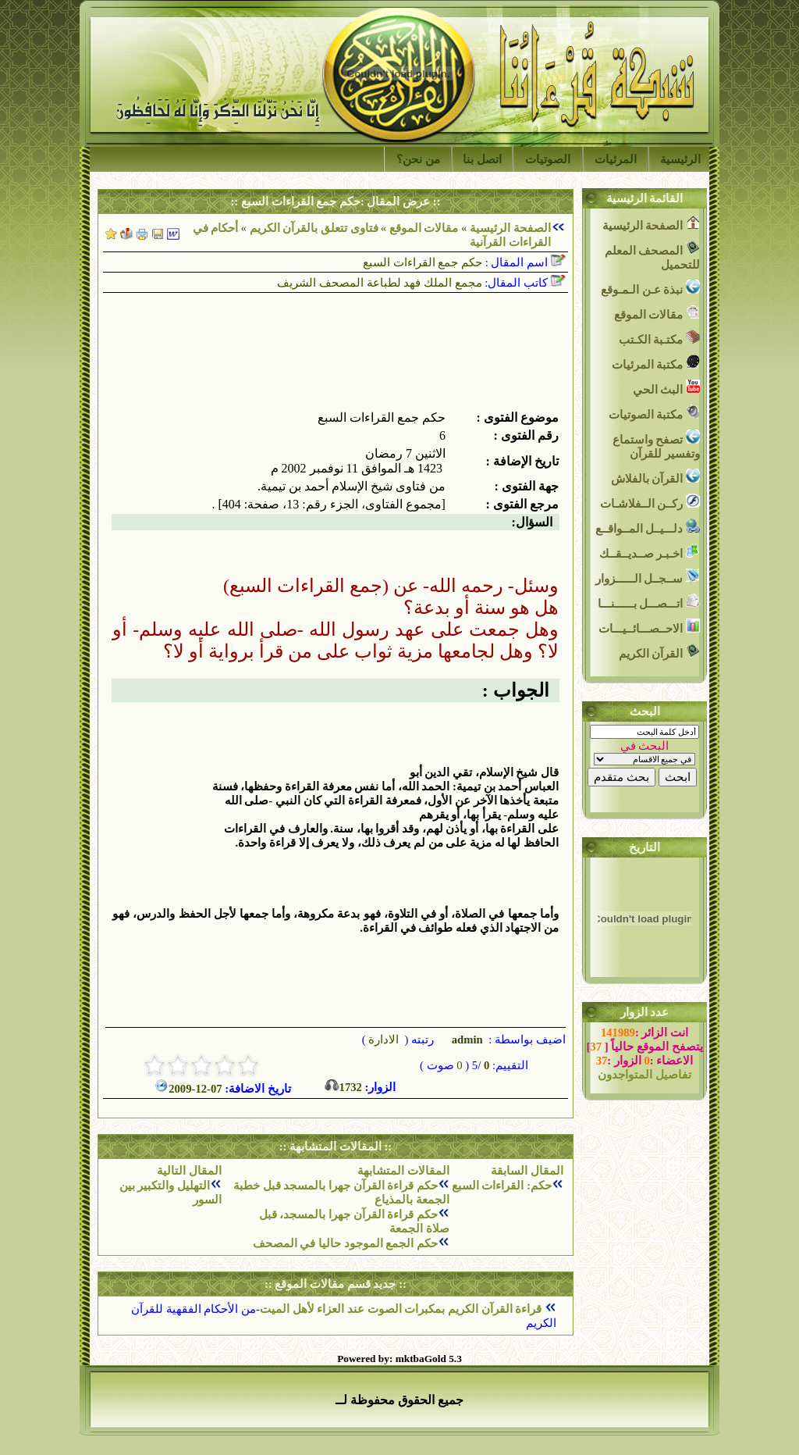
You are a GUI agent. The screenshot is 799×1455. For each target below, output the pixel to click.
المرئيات (616, 159)
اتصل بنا (482, 159)
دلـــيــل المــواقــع (647, 527)
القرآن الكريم (659, 652)
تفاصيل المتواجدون (644, 1074)
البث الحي (666, 388)
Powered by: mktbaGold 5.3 (399, 1358)
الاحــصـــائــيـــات (649, 627)
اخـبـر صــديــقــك (649, 552)
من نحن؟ (418, 159)
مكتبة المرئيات (656, 363)
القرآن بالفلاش (655, 477)
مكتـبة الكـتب (659, 338)
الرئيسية (680, 159)
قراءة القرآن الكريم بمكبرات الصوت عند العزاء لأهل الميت (402, 1309)
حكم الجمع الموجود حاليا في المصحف (345, 1243)
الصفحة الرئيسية (510, 228)
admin (466, 1039)
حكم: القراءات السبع (502, 1185)
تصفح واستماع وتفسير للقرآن (656, 445)
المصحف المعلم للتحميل (652, 256)
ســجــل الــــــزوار (647, 577)
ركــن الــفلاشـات (650, 502)
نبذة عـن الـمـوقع (650, 288)
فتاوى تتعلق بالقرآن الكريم (314, 228)
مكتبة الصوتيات (654, 413)
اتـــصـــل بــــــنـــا (649, 602)
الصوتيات (547, 159)
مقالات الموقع (422, 228)
